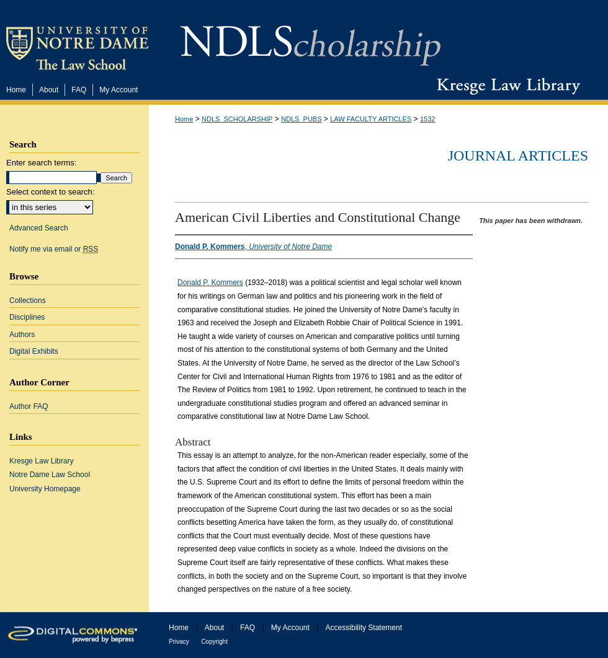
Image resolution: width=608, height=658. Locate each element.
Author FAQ (28, 406)
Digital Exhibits (33, 351)
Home (184, 119)
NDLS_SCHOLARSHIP (237, 119)
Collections (27, 300)
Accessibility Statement (364, 627)
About (214, 627)
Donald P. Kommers (210, 282)
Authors (22, 334)
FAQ (247, 627)
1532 (427, 119)
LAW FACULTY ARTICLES (370, 119)
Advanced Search (38, 228)
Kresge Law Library (506, 86)
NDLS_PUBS (301, 119)
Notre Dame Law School (49, 474)
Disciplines (27, 317)
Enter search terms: (41, 162)
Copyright (214, 641)
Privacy (179, 641)
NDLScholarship (310, 38)
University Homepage (45, 489)
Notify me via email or (53, 249)
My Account (290, 627)
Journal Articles (518, 155)
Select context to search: (50, 191)
